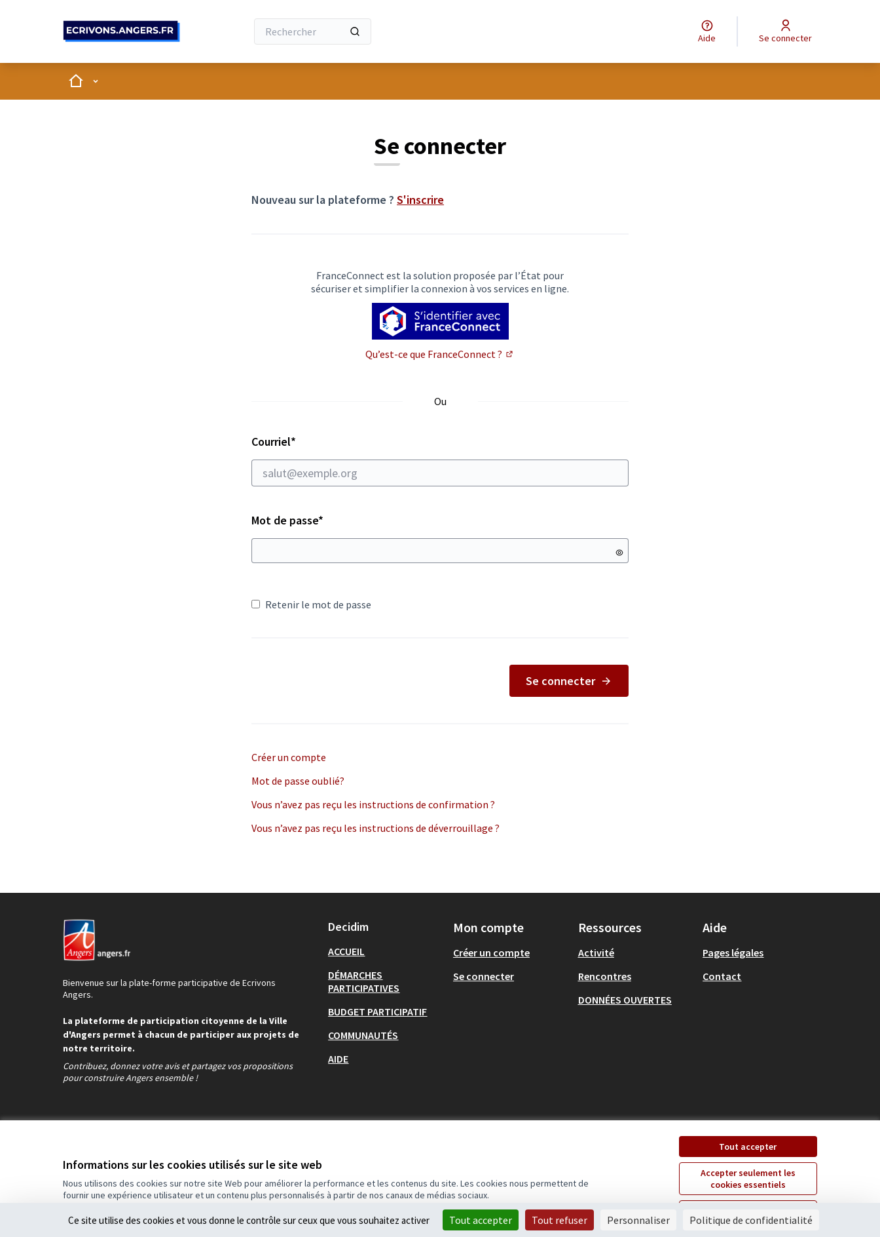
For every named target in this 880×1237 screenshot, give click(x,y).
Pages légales (733, 952)
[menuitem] (385, 951)
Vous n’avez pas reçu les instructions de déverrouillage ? (375, 827)
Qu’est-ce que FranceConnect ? (440, 354)
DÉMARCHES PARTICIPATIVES (363, 981)
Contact (722, 976)
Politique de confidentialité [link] (751, 1220)
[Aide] (707, 31)
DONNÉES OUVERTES (625, 999)
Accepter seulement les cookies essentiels (748, 1178)
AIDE (338, 1058)
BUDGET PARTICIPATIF (377, 1011)
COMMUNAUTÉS (363, 1035)
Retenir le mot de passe (311, 604)
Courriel (440, 460)
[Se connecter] (785, 31)
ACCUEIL (346, 951)
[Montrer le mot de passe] (619, 553)
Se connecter (569, 680)
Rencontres (604, 976)
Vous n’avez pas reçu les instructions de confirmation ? (373, 804)
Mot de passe (287, 520)
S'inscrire (420, 199)
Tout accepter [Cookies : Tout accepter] (480, 1220)
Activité (596, 952)
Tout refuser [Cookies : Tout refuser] (559, 1220)
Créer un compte (288, 757)
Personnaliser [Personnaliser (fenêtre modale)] (638, 1220)
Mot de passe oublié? (297, 780)
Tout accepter (748, 1146)
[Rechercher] (313, 31)
